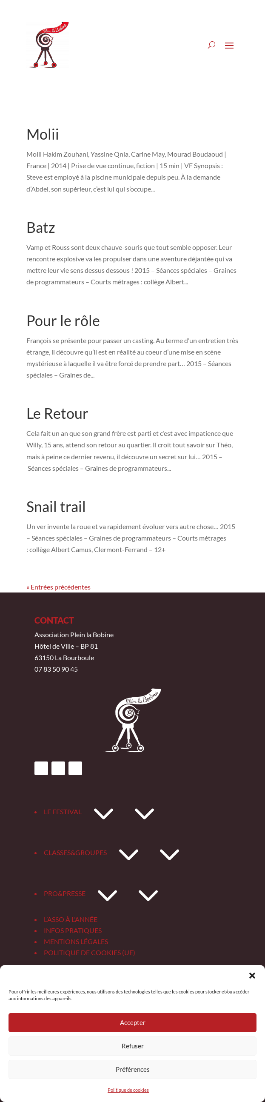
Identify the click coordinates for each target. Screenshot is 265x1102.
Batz (40, 227)
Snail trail (56, 506)
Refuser (133, 1046)
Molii (42, 134)
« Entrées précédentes (58, 587)
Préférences (133, 1069)
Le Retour (57, 413)
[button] (252, 975)
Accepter (132, 1022)
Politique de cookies (128, 1090)
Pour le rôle (63, 320)
